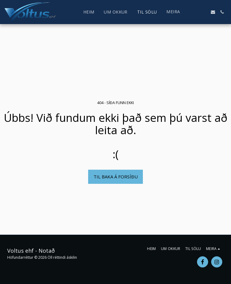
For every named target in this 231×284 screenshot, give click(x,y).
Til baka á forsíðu (116, 177)
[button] (195, 12)
